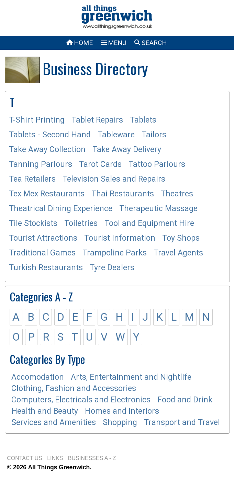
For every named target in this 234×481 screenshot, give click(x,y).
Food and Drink (184, 399)
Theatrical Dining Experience (60, 208)
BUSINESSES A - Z (92, 458)
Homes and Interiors (122, 411)
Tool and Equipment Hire (149, 223)
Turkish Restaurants (46, 267)
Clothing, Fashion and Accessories (73, 388)
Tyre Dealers (112, 267)
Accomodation (37, 377)
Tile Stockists (33, 223)
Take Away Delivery (126, 149)
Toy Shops (181, 238)
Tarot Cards (100, 164)
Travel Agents (178, 252)
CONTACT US (24, 458)
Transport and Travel (182, 422)
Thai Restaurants (122, 193)
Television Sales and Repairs (114, 179)
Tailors (154, 134)
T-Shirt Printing (37, 120)
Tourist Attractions (43, 238)
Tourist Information (119, 238)
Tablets (143, 120)
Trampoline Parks (114, 252)
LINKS (55, 458)
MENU (113, 43)
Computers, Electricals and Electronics (81, 399)
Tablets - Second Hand (50, 134)
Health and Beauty (44, 411)
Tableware (116, 134)
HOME (79, 43)
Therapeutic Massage (158, 208)
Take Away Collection (47, 149)
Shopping (120, 422)
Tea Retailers (32, 179)
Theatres (177, 193)
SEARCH (150, 43)
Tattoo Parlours (157, 164)
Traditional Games (42, 252)
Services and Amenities (53, 422)
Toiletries (81, 223)
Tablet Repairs (97, 120)
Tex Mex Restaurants (47, 193)
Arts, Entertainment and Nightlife (131, 377)
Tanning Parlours (40, 164)
